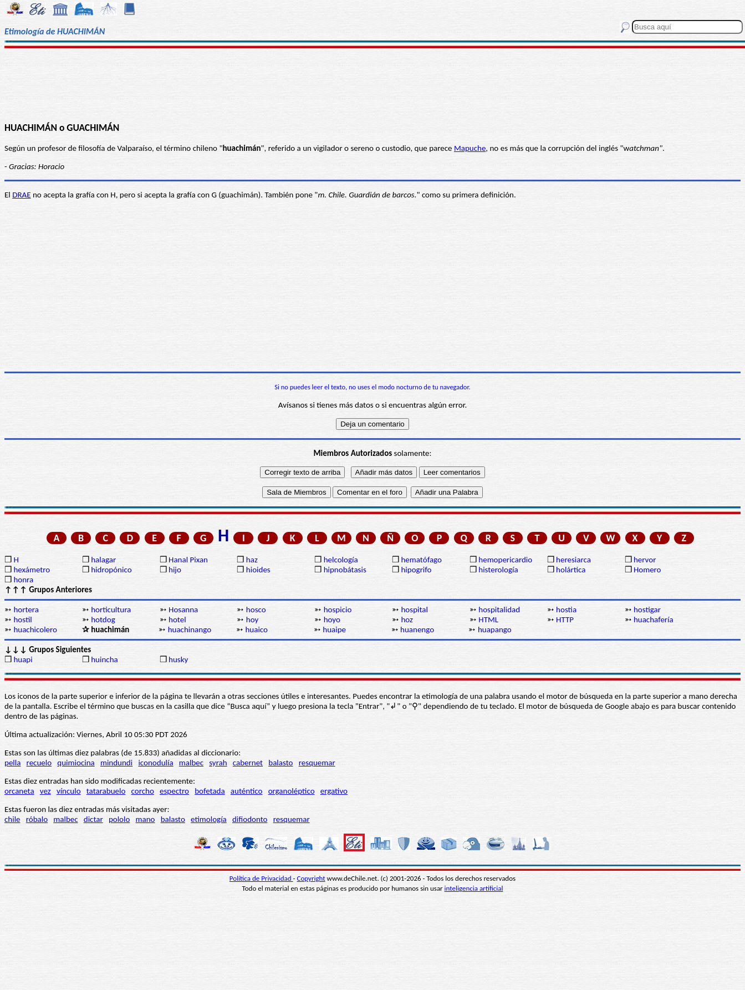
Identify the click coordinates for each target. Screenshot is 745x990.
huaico (256, 629)
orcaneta (19, 791)
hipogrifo (416, 570)
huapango (495, 629)
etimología (209, 819)
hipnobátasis (345, 570)
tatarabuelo (106, 791)
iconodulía (155, 763)
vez (45, 791)
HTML (488, 620)
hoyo (332, 620)
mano (145, 819)
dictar (93, 819)
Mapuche (470, 148)
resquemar (317, 763)
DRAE (21, 195)
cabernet (248, 763)
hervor (645, 560)
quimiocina (75, 763)
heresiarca (573, 560)
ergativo (334, 791)
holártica (570, 570)
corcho (142, 791)
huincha (104, 659)
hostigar (647, 610)
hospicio (338, 610)
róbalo (37, 819)
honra (23, 580)
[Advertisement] (372, 84)
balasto (280, 763)
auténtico (247, 791)
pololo (119, 819)
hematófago (421, 560)
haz (252, 560)
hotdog (103, 620)
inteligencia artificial (474, 888)
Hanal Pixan (188, 560)
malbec (191, 763)
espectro (174, 791)
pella (12, 763)
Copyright (311, 878)
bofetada (209, 791)
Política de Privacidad (261, 878)
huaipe (334, 629)
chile (12, 819)
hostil (22, 620)
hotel (177, 620)
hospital (414, 610)
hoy (252, 620)
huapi (22, 659)
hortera (25, 610)
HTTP (565, 620)
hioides (258, 570)
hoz (407, 620)
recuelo (39, 763)
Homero (647, 570)
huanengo (417, 629)
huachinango (189, 629)
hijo (175, 570)
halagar (103, 560)
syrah (218, 763)
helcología (341, 560)
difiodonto (250, 819)
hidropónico (111, 570)
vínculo (69, 791)
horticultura (111, 610)
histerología (498, 570)
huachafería (653, 620)
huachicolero (35, 629)
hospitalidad (499, 610)
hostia (566, 610)
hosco (256, 610)
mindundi (116, 763)
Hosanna (183, 610)
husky (178, 659)
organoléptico (291, 791)
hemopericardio (505, 560)
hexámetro (31, 570)
